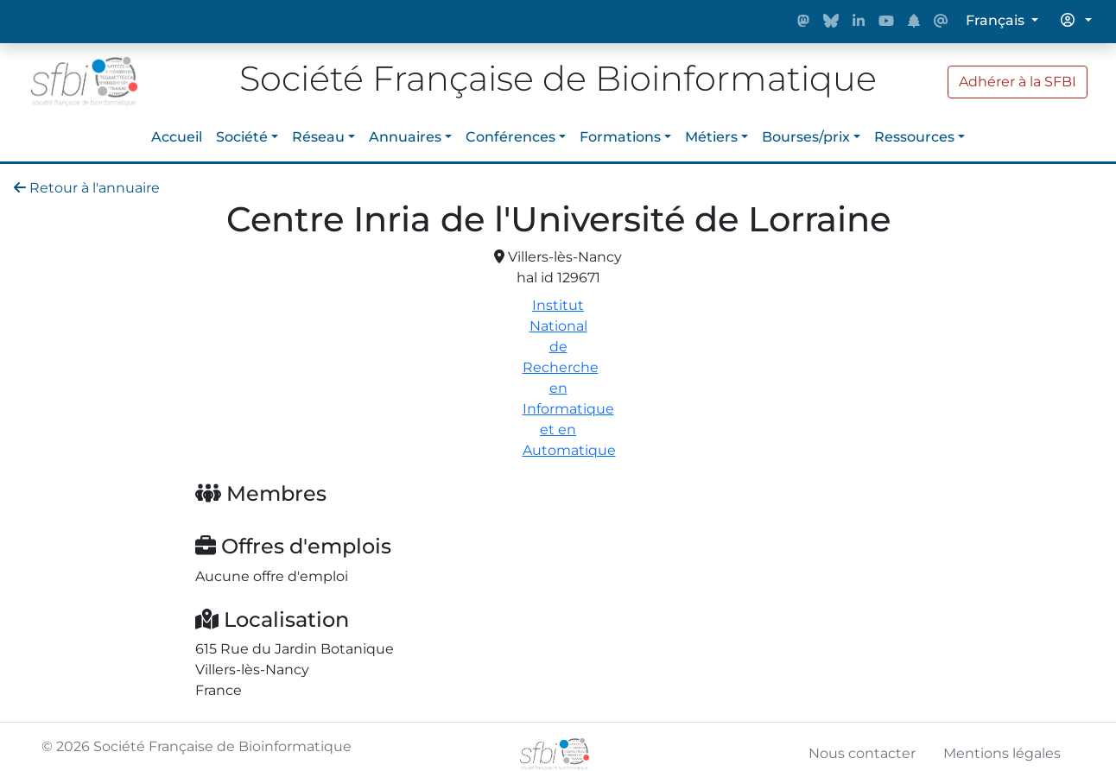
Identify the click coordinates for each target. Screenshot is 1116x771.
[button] (1076, 20)
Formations (620, 137)
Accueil (176, 137)
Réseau (318, 137)
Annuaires (405, 137)
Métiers (711, 137)
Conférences (510, 137)
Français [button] (997, 20)
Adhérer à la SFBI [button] (1017, 81)
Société (242, 137)
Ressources (914, 137)
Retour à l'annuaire (87, 188)
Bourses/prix (806, 137)
